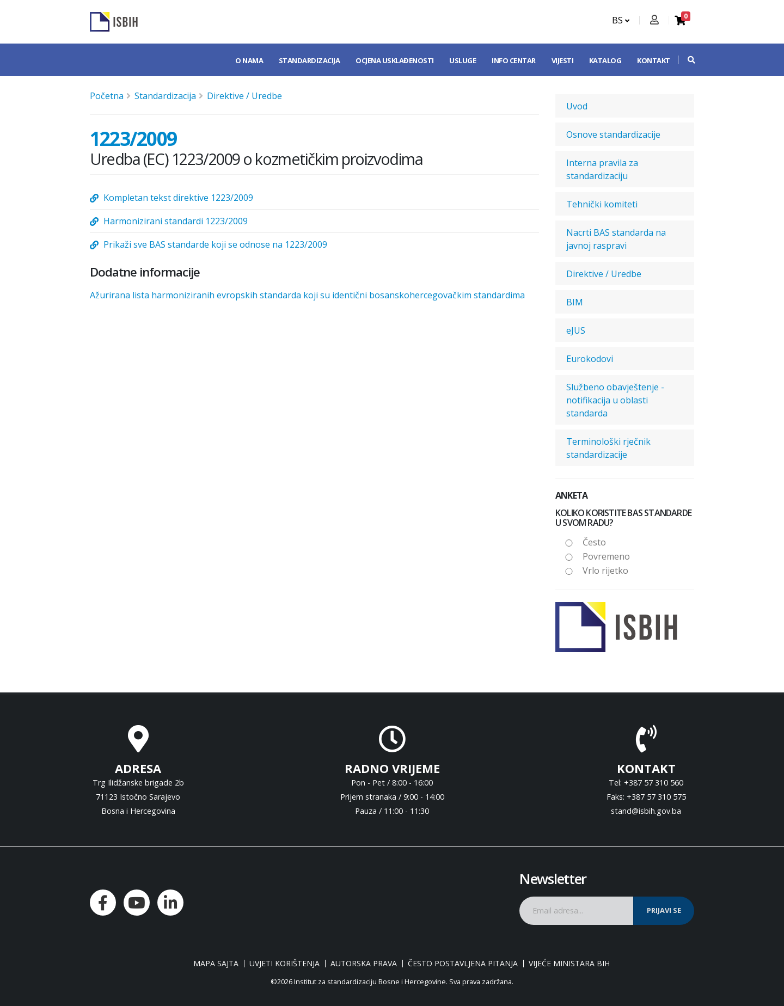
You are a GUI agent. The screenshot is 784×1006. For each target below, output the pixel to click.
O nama (249, 60)
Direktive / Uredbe (244, 96)
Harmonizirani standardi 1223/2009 (175, 221)
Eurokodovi (589, 359)
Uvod (576, 106)
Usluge (462, 60)
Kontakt (653, 60)
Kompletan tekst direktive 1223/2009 (178, 198)
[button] (686, 60)
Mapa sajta (215, 963)
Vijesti (563, 60)
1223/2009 (133, 138)
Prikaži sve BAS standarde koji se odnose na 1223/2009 (215, 244)
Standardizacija (309, 60)
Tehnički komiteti (602, 204)
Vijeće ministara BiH (569, 963)
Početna (107, 96)
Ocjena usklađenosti (395, 60)
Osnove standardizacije (613, 134)
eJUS (575, 330)
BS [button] (620, 20)
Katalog (605, 60)
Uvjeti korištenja (284, 963)
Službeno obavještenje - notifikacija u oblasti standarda (615, 400)
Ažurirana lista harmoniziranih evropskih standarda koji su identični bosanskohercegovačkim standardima (307, 295)
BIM (574, 302)
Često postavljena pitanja (463, 963)
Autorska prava (363, 963)
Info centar (514, 60)
